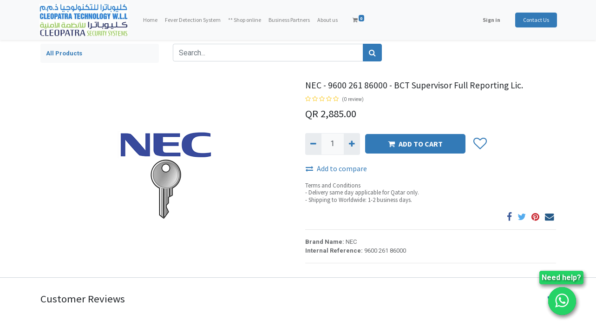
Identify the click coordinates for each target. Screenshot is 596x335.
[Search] (372, 52)
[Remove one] (313, 143)
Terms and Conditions (332, 185)
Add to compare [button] (336, 168)
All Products (64, 53)
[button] (480, 144)
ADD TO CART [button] (415, 143)
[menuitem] (151, 20)
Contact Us (535, 19)
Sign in (490, 19)
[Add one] (352, 143)
